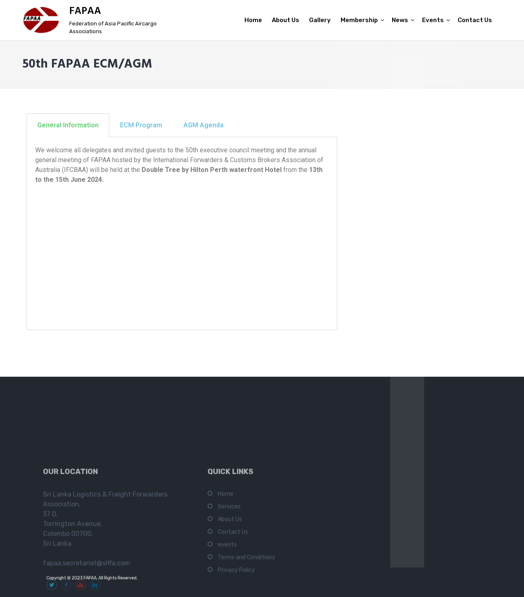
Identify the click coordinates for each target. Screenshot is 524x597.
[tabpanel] (182, 233)
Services (229, 558)
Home (253, 20)
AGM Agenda (203, 125)
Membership (359, 20)
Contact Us (475, 20)
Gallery (320, 20)
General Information (68, 125)
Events (433, 20)
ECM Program (141, 125)
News (400, 20)
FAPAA (85, 11)
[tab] (68, 125)
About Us (285, 20)
